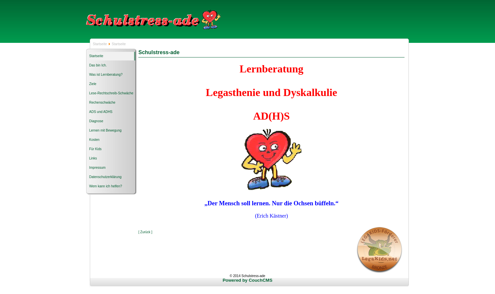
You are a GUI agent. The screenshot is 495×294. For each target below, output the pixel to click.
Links (93, 158)
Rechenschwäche (102, 102)
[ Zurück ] (145, 232)
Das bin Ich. (98, 65)
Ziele (92, 84)
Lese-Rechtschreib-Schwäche (111, 93)
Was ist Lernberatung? (105, 74)
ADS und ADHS (100, 112)
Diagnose (96, 121)
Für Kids (95, 149)
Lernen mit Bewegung (105, 130)
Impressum (97, 167)
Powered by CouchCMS (247, 280)
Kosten (94, 140)
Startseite (100, 44)
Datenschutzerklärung (105, 177)
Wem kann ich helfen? (105, 186)
